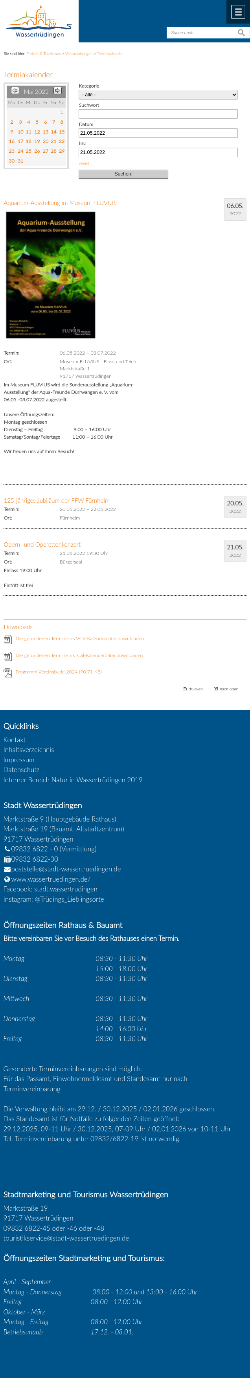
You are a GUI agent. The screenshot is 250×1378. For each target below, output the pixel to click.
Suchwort (89, 105)
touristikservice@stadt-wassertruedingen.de (66, 1238)
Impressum (19, 760)
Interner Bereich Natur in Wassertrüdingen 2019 (73, 780)
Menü (238, 12)
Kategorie (89, 86)
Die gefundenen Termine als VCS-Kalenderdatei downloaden (79, 638)
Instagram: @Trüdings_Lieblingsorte (54, 899)
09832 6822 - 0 (31, 849)
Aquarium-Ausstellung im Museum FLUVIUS (60, 202)
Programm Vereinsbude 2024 (58, 672)
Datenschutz (22, 769)
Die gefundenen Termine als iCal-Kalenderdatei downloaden (79, 655)
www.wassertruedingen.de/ (51, 879)
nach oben (229, 688)
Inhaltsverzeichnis (29, 749)
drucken (196, 688)
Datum (86, 124)
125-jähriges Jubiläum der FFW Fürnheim (57, 500)
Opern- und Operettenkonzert (42, 544)
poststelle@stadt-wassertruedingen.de (66, 869)
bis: (82, 143)
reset (84, 163)
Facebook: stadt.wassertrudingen (50, 889)
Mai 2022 (36, 91)
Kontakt (15, 740)
